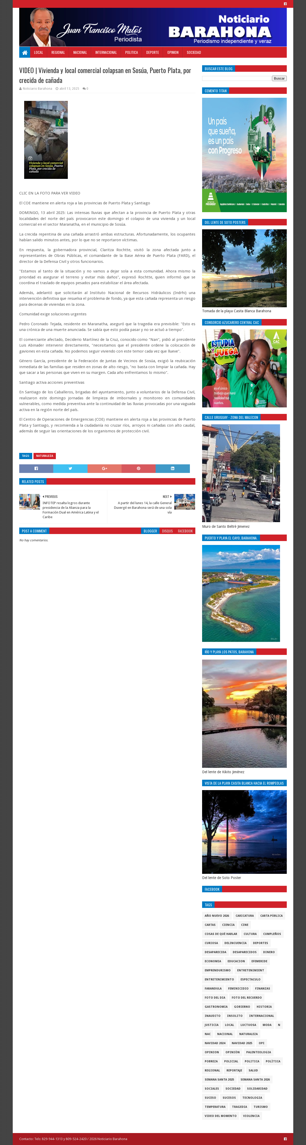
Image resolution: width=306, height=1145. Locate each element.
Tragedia (239, 1107)
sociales (212, 1088)
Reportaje (234, 1070)
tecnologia (252, 1098)
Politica (131, 52)
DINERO (269, 952)
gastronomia (216, 1007)
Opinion (172, 52)
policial (231, 1061)
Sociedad (194, 52)
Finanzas (262, 988)
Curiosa (211, 943)
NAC (208, 1034)
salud (253, 1070)
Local (38, 52)
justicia (211, 1025)
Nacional (80, 52)
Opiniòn (232, 1052)
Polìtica (273, 1061)
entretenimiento (219, 979)
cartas (210, 925)
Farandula (213, 988)
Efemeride (259, 961)
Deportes (260, 943)
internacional (261, 1016)
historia (264, 1007)
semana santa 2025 (219, 1079)
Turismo (261, 1107)
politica (252, 1061)
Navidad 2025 (242, 1043)
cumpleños (272, 934)
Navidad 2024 (215, 1043)
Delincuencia (235, 943)
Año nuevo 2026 (217, 916)
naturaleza (44, 455)
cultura (250, 934)
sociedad (233, 1088)
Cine (244, 925)
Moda (267, 1025)
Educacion (236, 961)
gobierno (242, 1007)
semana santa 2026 (255, 1079)
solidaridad (257, 1088)
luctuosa (248, 1025)
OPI (261, 1043)
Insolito (235, 1016)
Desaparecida (215, 952)
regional (212, 1070)
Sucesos (229, 1098)
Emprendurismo (218, 970)
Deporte (152, 52)
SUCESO (210, 1098)
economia (213, 961)
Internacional (106, 52)
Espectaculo (251, 979)
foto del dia (215, 997)
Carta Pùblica (271, 916)
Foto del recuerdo (247, 997)
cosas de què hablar (221, 934)
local (229, 1025)
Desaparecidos (245, 952)
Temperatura (215, 1107)
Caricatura (245, 916)
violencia (251, 1116)
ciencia (228, 925)
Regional (58, 52)
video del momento (221, 1116)
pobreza (211, 1061)
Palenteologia (258, 1052)
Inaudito (213, 1016)
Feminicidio (238, 988)
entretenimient (250, 970)
